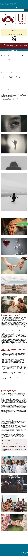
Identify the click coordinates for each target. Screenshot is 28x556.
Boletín (3, 45)
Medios (21, 45)
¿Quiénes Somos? (7, 44)
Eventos (11, 45)
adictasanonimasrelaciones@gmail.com (6, 4)
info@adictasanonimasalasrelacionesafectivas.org (8, 3)
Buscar (1, 8)
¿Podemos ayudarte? (15, 44)
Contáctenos (14, 46)
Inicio (1, 44)
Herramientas (24, 44)
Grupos (7, 45)
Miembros (16, 45)
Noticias (25, 45)
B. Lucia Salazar (25, 553)
